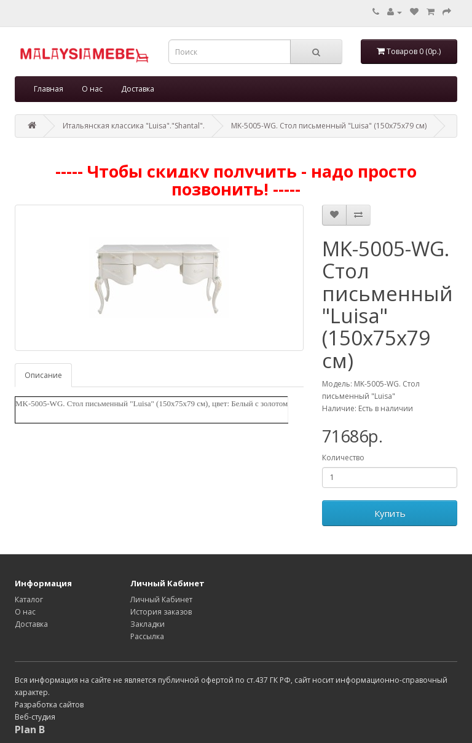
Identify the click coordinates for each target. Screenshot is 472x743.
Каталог (29, 599)
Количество (343, 457)
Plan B (30, 729)
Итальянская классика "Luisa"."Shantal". (134, 125)
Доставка (137, 89)
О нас (92, 89)
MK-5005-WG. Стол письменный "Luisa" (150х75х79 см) (329, 125)
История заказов (161, 612)
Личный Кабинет (161, 599)
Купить (390, 513)
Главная (48, 89)
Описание (43, 375)
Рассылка (147, 636)
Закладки (147, 624)
